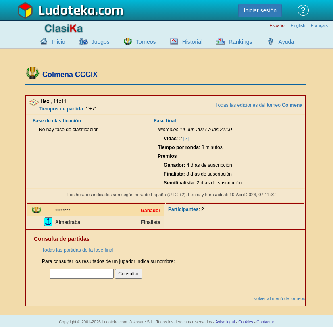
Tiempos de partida (61, 109)
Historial (192, 42)
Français (319, 25)
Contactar (265, 322)
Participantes (183, 209)
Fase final (165, 121)
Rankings (240, 42)
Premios (167, 156)
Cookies (245, 322)
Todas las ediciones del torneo (259, 105)
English (298, 25)
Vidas (170, 138)
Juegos (101, 42)
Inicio (58, 42)
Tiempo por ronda (178, 147)
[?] (186, 138)
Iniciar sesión (260, 10)
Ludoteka (66, 11)
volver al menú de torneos (279, 298)
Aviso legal (225, 322)
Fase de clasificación (57, 121)
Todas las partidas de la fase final (77, 250)
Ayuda (286, 42)
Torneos (146, 42)
